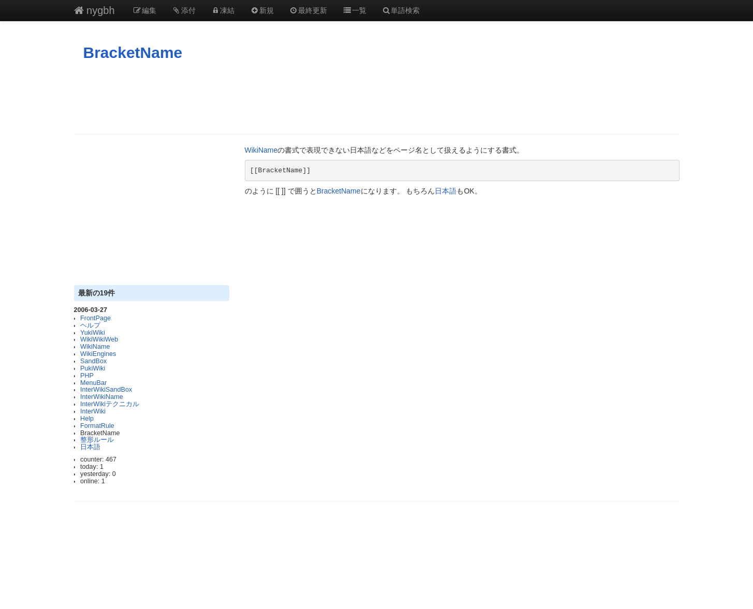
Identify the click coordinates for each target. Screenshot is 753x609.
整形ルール (97, 439)
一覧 (354, 10)
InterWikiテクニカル (109, 404)
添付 (184, 10)
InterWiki (93, 411)
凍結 (223, 10)
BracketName (133, 52)
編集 (145, 10)
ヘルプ (90, 325)
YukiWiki (92, 332)
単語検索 (401, 10)
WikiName (95, 346)
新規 (262, 10)
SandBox (93, 361)
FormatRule (97, 425)
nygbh (94, 10)
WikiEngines (98, 354)
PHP (87, 375)
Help (87, 418)
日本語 (90, 447)
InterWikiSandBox (106, 389)
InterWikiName (101, 396)
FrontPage (95, 318)
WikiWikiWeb (99, 339)
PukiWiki (92, 368)
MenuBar (93, 383)
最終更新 (308, 10)
